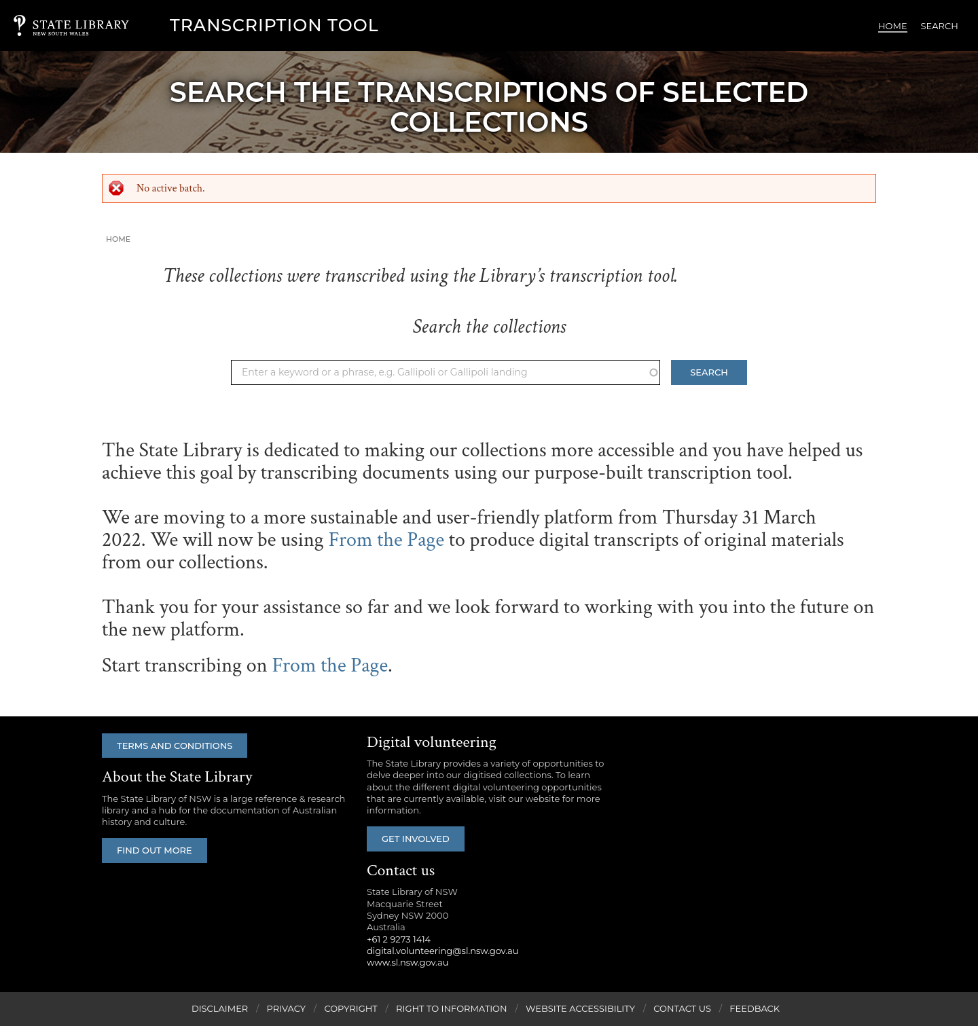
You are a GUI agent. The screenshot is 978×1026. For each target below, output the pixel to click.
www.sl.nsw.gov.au (407, 962)
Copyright (350, 1008)
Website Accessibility (580, 1008)
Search (939, 25)
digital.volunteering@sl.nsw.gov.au (443, 950)
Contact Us (682, 1008)
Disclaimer (220, 1008)
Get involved (416, 838)
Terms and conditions (174, 745)
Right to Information (451, 1008)
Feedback (754, 1008)
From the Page (386, 540)
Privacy (286, 1008)
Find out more (154, 850)
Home (892, 25)
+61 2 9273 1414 (399, 939)
